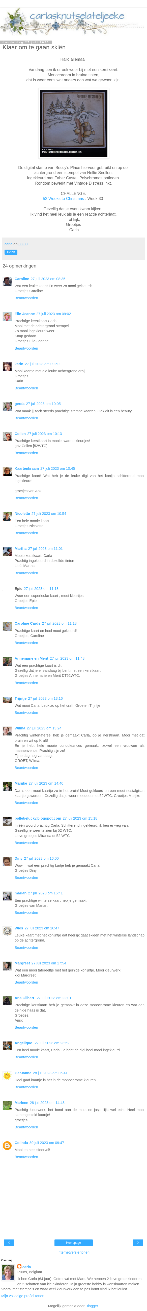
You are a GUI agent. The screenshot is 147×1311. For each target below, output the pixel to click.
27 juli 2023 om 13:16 (45, 698)
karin (19, 364)
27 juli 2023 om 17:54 (49, 963)
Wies (19, 928)
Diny (18, 858)
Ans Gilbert (25, 998)
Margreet (22, 963)
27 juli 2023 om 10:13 (44, 434)
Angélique (24, 1043)
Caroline (22, 279)
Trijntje (20, 698)
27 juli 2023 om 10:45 (57, 468)
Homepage (73, 1243)
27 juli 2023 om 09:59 (42, 364)
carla (26, 1267)
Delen (11, 252)
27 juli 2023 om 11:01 (45, 549)
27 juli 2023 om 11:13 (41, 589)
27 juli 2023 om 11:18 (59, 623)
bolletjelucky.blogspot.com (38, 818)
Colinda (21, 1143)
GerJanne (23, 1073)
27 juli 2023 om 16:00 (41, 858)
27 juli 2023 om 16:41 (45, 893)
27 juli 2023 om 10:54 (49, 514)
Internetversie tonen (73, 1252)
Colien (20, 434)
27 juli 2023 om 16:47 (41, 928)
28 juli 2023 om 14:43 (47, 1103)
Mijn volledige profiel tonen (22, 1296)
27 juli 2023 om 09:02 (53, 314)
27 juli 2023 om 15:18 (80, 818)
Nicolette (22, 514)
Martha (20, 549)
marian (20, 893)
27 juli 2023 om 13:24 (44, 728)
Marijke (21, 783)
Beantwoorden (26, 298)
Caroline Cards (27, 623)
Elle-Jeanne (25, 314)
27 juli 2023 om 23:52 (52, 1043)
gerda (19, 404)
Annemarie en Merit (31, 658)
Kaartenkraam (27, 468)
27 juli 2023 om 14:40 (46, 783)
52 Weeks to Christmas (63, 198)
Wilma (20, 728)
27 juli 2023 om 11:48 (67, 658)
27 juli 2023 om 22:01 (54, 998)
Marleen (21, 1103)
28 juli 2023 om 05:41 (50, 1073)
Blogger (91, 1306)
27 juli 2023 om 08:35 (48, 279)
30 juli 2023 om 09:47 (47, 1143)
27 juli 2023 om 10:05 (43, 404)
